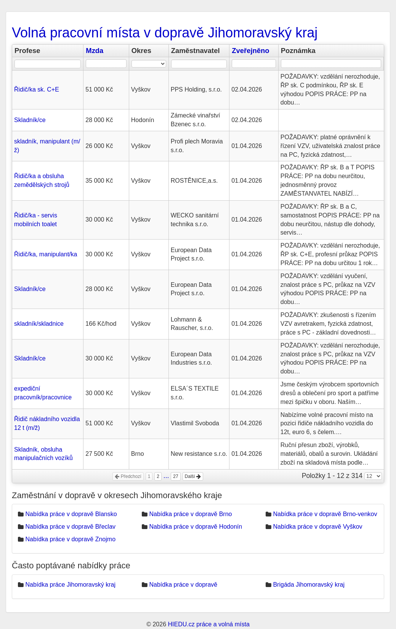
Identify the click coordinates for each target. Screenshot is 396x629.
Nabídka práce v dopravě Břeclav (70, 526)
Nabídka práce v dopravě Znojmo (70, 539)
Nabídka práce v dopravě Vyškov (317, 526)
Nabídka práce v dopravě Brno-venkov (325, 514)
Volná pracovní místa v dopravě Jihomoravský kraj (164, 32)
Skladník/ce (30, 120)
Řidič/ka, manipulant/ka (45, 254)
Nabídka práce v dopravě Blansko (71, 514)
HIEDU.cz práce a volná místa (208, 624)
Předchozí (128, 476)
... (166, 475)
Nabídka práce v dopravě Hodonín (195, 526)
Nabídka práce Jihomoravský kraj (70, 584)
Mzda (94, 51)
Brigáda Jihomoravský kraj (309, 584)
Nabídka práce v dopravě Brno (190, 514)
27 (175, 476)
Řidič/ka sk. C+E (36, 89)
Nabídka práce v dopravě (183, 584)
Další (193, 476)
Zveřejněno (250, 51)
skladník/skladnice (39, 323)
